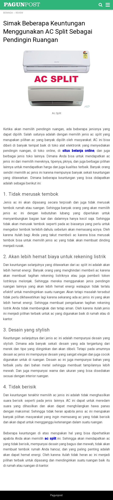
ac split (50, 438)
